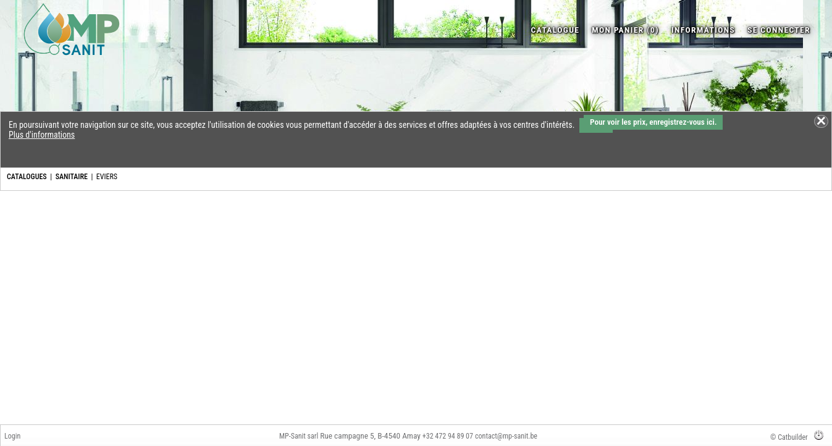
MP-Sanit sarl (298, 436)
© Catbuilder (789, 437)
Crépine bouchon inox (542, 276)
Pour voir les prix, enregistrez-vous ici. (653, 122)
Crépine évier (706, 276)
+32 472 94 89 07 (447, 436)
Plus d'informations (42, 135)
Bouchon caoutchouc (789, 276)
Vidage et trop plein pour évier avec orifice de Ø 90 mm (210, 286)
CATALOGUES (27, 176)
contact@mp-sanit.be (506, 436)
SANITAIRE (72, 176)
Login (12, 436)
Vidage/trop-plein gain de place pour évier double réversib (376, 286)
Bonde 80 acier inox (460, 276)
